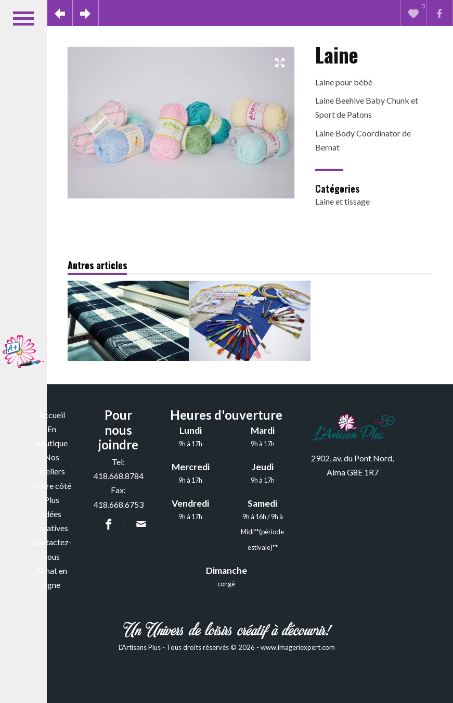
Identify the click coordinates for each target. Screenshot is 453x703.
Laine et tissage (342, 201)
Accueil (51, 415)
